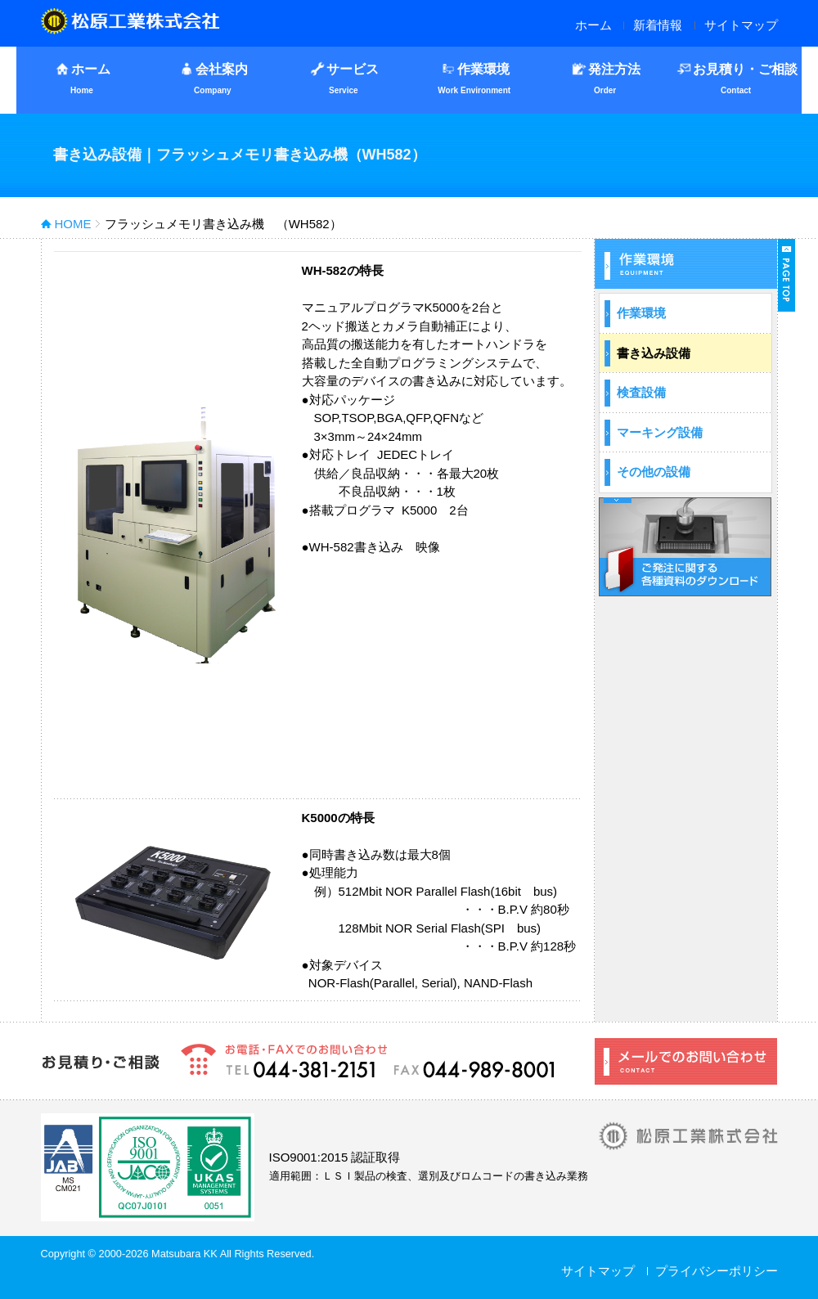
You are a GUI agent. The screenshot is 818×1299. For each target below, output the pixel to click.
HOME (73, 224)
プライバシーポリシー (716, 1271)
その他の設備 (653, 472)
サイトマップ (741, 25)
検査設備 (641, 392)
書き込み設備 (653, 353)
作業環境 (641, 313)
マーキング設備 (660, 432)
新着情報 (657, 25)
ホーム (593, 25)
